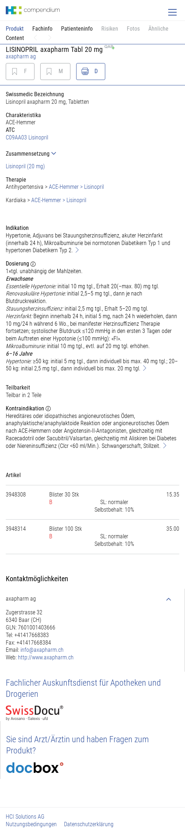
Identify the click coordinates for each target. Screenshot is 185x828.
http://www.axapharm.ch (46, 657)
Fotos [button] (133, 28)
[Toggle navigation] (172, 12)
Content (15, 38)
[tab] (92, 153)
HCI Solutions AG (25, 816)
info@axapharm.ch (42, 649)
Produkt (15, 28)
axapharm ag (21, 56)
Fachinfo (42, 28)
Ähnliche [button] (158, 28)
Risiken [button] (109, 28)
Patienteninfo (77, 28)
